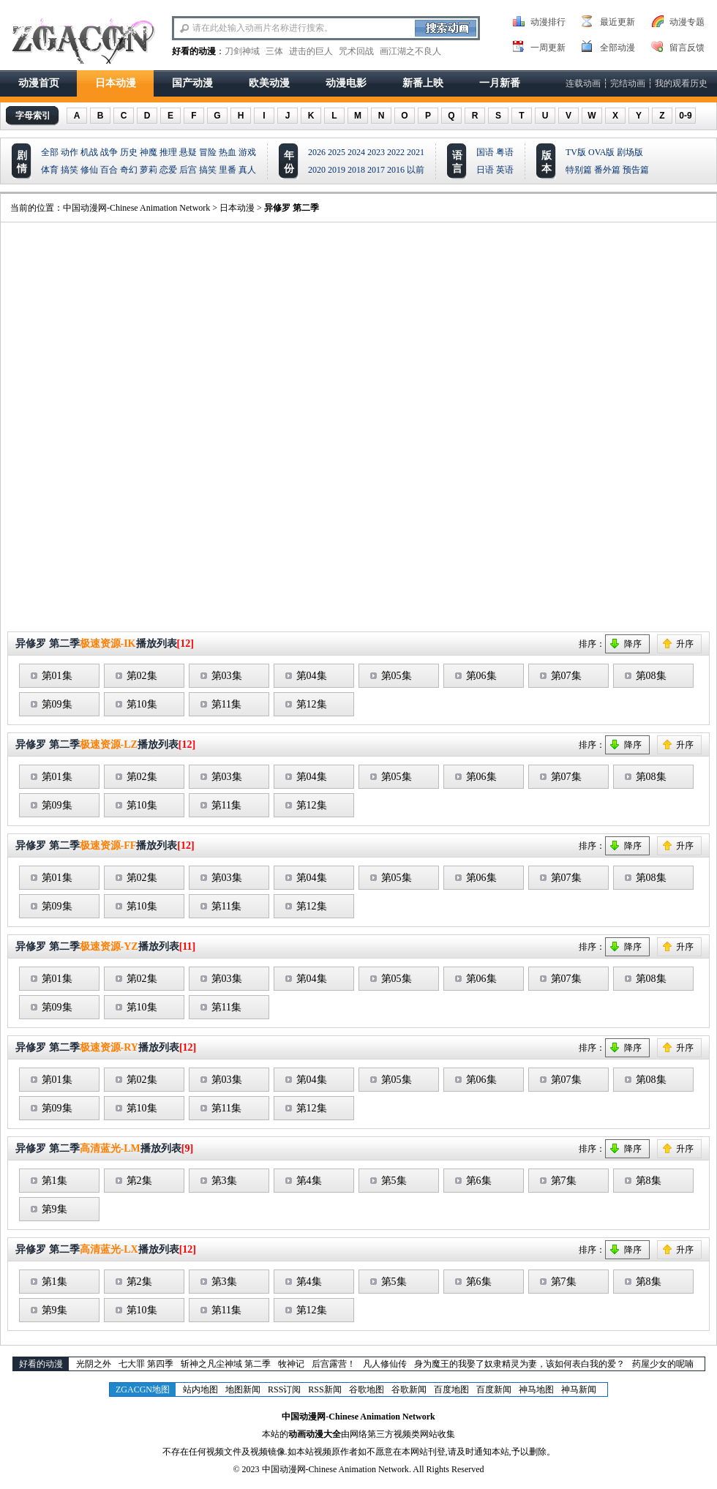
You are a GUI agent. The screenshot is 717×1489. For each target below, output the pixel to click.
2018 (356, 170)
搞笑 (69, 170)
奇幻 (129, 170)
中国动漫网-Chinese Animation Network (136, 208)
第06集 (481, 675)
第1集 (54, 1180)
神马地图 (536, 1389)
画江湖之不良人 (410, 51)
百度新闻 (493, 1389)
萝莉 (148, 170)
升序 (685, 644)
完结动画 (627, 83)
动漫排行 (548, 22)
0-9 (685, 115)
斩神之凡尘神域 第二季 (226, 1364)
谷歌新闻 (409, 1389)
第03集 (226, 675)
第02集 (142, 675)
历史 (129, 152)
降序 (633, 644)
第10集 (142, 704)
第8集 (648, 1180)
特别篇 (579, 170)
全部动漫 (617, 47)
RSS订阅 (284, 1389)
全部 (50, 152)
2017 (376, 170)
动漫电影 (346, 83)
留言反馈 (687, 47)
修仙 (89, 170)
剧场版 (630, 152)
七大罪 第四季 (146, 1364)
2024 (356, 152)
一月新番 (499, 83)
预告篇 (636, 170)
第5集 (394, 1180)
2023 (376, 152)
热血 (227, 152)
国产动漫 (192, 83)
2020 (317, 170)
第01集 (57, 675)
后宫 (188, 170)
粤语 (505, 152)
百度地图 (451, 1389)
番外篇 (607, 170)
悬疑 (188, 152)
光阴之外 (93, 1364)
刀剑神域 (242, 51)
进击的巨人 (311, 51)
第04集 (311, 675)
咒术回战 (356, 51)
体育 (50, 170)
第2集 (139, 1180)
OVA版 (601, 152)
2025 (336, 152)
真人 (247, 170)
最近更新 (617, 22)
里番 (227, 170)
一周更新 (548, 47)
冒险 (208, 152)
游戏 (247, 152)
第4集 (309, 1180)
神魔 (148, 152)
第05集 (396, 675)
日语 (485, 170)
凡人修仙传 (385, 1364)
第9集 (54, 1209)
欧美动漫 (269, 83)
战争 (109, 152)
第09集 (57, 704)
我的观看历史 (681, 83)
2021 (415, 152)
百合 (109, 170)
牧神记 (291, 1364)
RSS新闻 (324, 1389)
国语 (485, 152)
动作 (69, 152)
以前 (415, 170)
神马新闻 (578, 1389)
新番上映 (422, 83)
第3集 (224, 1180)
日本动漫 (115, 83)
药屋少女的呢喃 (663, 1364)
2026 (317, 152)
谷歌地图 (366, 1389)
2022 (396, 152)
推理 (168, 152)
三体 (274, 51)
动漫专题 (687, 22)
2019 (336, 170)
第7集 (564, 1180)
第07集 (566, 675)
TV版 (576, 152)
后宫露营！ (334, 1364)
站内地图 (200, 1389)
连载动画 (583, 83)
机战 (89, 152)
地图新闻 (242, 1389)
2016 (396, 170)
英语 (505, 170)
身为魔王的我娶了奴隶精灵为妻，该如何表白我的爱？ (519, 1364)
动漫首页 (38, 83)
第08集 (651, 675)
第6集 (479, 1180)
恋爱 (168, 170)
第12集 (311, 704)
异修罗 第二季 (291, 208)
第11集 (226, 704)
